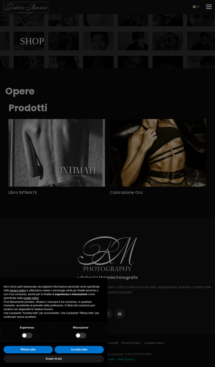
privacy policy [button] (18, 290)
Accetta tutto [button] (79, 349)
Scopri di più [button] (54, 358)
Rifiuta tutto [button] (28, 349)
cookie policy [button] (31, 298)
